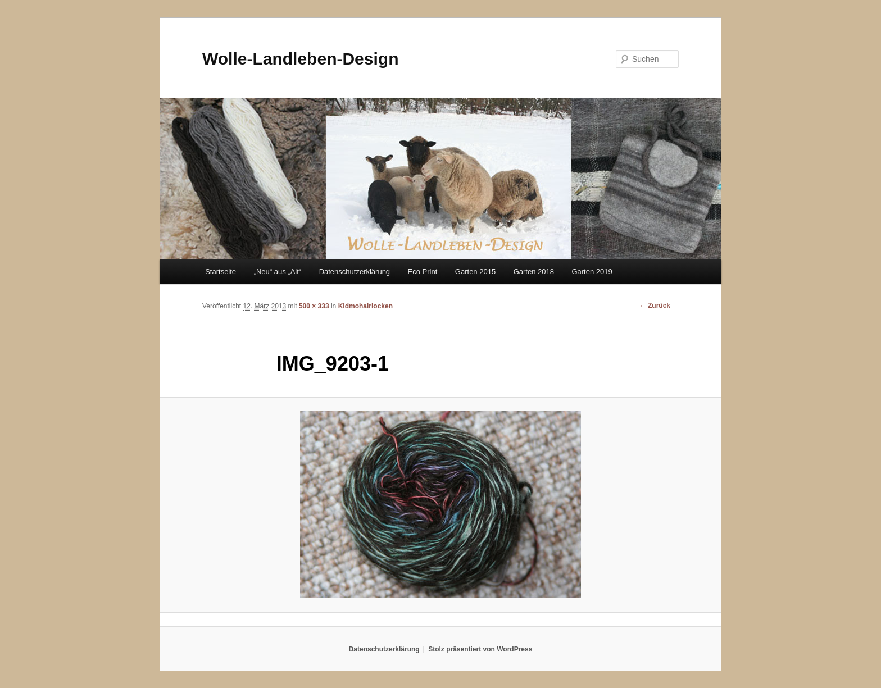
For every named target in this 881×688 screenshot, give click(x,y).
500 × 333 (314, 306)
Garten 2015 (475, 271)
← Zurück (654, 305)
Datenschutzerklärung (354, 271)
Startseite (220, 271)
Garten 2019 (591, 271)
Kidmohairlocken (365, 306)
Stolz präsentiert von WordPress (480, 649)
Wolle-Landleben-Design (300, 58)
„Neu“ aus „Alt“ (278, 271)
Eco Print (423, 271)
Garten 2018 (534, 271)
